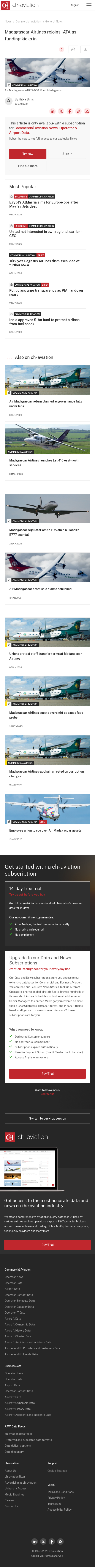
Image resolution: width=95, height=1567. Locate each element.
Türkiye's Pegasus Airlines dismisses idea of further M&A (44, 263)
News (8, 21)
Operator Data (13, 1283)
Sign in (75, 5)
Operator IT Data (15, 1312)
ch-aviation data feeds (18, 1433)
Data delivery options (18, 1445)
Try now (27, 154)
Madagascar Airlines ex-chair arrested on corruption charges (46, 774)
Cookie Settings (57, 1470)
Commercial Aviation (28, 21)
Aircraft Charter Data (18, 1336)
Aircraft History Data (18, 1330)
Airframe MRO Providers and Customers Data (32, 1348)
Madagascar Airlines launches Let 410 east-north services (44, 463)
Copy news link (78, 111)
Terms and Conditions (61, 1492)
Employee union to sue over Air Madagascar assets (45, 830)
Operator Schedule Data (20, 1300)
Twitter (43, 1541)
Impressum (54, 1503)
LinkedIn (52, 111)
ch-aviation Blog (15, 1476)
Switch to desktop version (47, 1118)
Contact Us (11, 1506)
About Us (10, 1470)
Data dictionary (14, 1451)
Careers (9, 1500)
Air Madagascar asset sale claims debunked (40, 589)
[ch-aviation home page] (19, 5)
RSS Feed (87, 111)
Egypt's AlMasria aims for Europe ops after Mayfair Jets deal (43, 204)
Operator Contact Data (19, 1295)
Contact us (47, 1094)
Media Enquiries (14, 1494)
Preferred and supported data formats (28, 1439)
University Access (16, 1488)
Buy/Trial (47, 1073)
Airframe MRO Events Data (21, 1354)
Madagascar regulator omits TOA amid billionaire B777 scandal (44, 532)
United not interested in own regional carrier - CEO (45, 234)
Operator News (14, 1277)
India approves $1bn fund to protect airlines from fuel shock (44, 322)
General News (54, 21)
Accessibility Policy (59, 1509)
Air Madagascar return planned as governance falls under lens (45, 404)
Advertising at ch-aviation (20, 1482)
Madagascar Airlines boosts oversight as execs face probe (46, 715)
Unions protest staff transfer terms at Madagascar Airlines (45, 656)
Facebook (69, 111)
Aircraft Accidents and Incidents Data (28, 1342)
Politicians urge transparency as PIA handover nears (46, 292)
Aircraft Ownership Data (20, 1324)
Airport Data (12, 1288)
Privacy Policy (56, 1497)
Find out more (28, 166)
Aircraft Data (13, 1318)
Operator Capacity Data (19, 1306)
